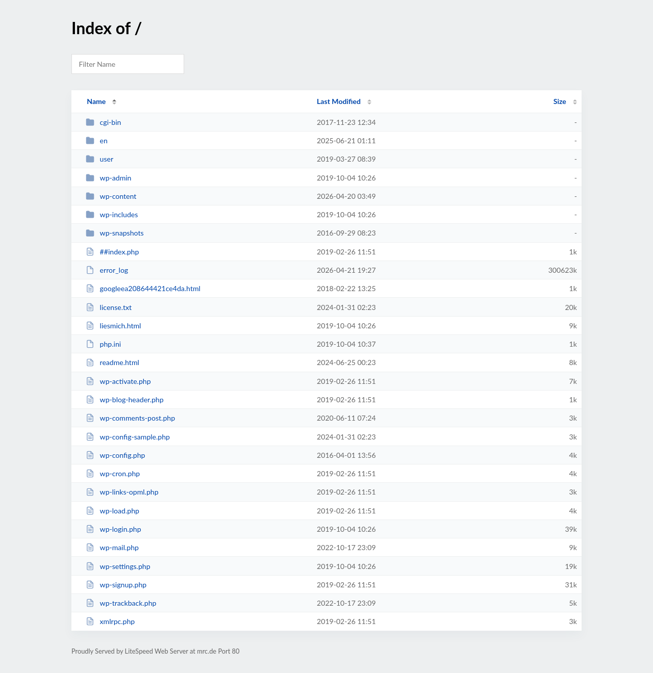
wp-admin (108, 177)
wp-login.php (113, 529)
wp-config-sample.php (128, 436)
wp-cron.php (113, 473)
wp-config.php (115, 455)
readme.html (112, 362)
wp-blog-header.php (124, 399)
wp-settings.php (118, 566)
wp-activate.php (118, 381)
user (99, 158)
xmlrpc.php (110, 621)
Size (560, 101)
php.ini (103, 344)
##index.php (112, 251)
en (97, 140)
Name (96, 101)
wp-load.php (112, 510)
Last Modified (339, 101)
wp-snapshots (114, 232)
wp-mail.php (112, 547)
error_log (107, 270)
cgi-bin (103, 122)
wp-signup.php (116, 584)
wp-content (111, 196)
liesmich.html (113, 325)
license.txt (109, 307)
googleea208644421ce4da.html (143, 288)
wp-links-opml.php (122, 491)
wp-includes (112, 214)
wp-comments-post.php (130, 417)
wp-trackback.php (121, 603)
